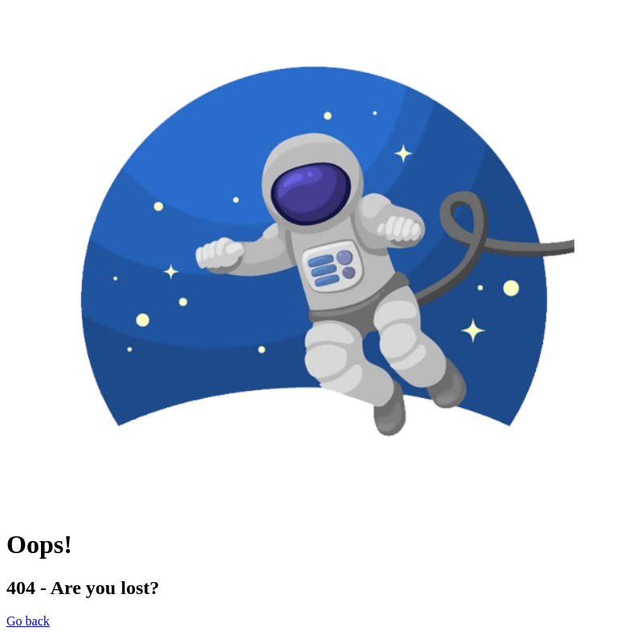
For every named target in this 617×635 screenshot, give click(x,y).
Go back (28, 621)
